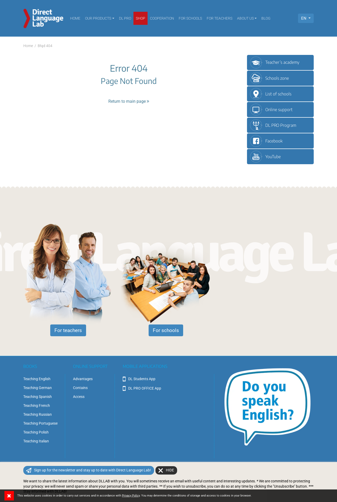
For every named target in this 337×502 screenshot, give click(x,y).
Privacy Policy (131, 495)
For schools (190, 18)
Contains (80, 388)
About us (245, 18)
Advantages (83, 379)
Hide (170, 470)
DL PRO (125, 18)
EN (304, 18)
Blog (266, 18)
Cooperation (162, 18)
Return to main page (128, 101)
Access (79, 397)
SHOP (140, 18)
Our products (98, 18)
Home (75, 18)
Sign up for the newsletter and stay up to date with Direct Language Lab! (92, 470)
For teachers (219, 18)
